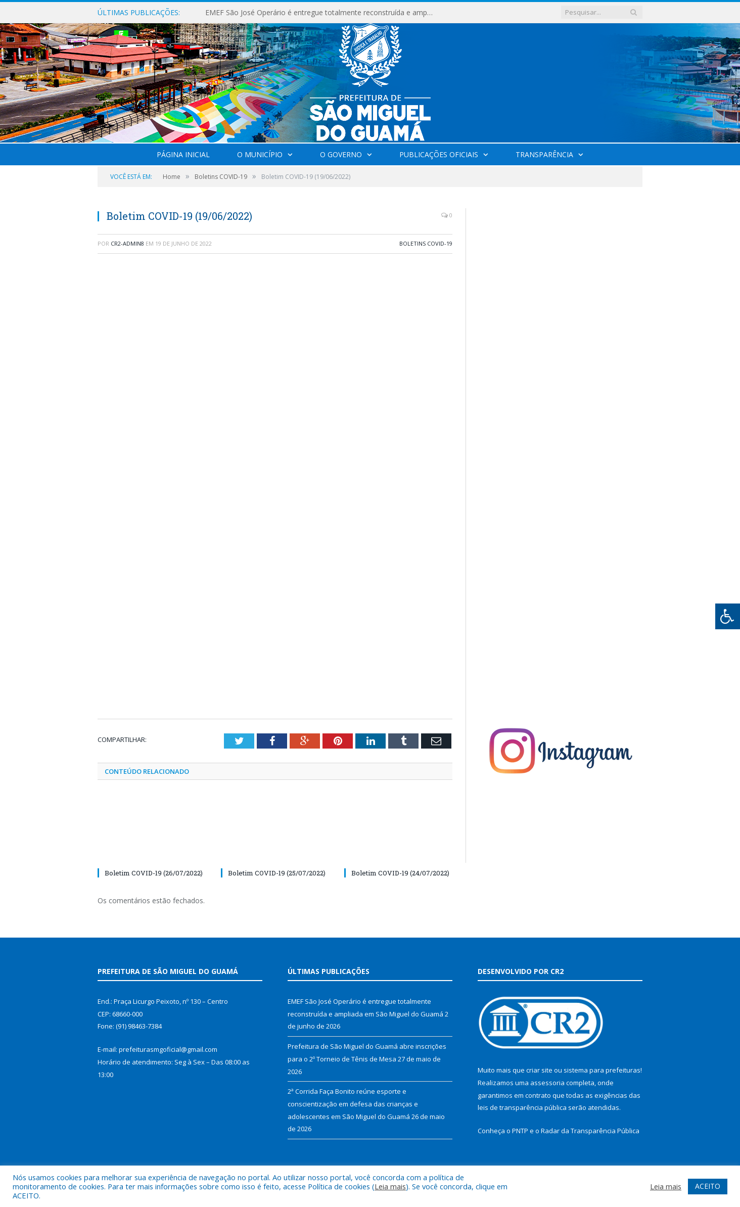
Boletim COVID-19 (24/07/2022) (400, 872)
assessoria (547, 1082)
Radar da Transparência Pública (590, 1130)
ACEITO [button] (707, 1186)
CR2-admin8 (127, 243)
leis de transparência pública (522, 1107)
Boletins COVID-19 (425, 243)
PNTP (520, 1130)
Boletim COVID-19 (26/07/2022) (154, 872)
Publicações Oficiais (438, 154)
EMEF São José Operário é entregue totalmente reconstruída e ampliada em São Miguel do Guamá (321, 12)
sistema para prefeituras (602, 1070)
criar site (539, 1070)
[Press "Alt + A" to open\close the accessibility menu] (727, 616)
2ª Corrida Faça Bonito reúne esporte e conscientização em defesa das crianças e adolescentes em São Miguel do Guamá (353, 1104)
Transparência (544, 154)
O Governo (341, 154)
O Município (260, 154)
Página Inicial (183, 154)
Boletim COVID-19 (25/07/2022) (277, 872)
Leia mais (390, 1186)
